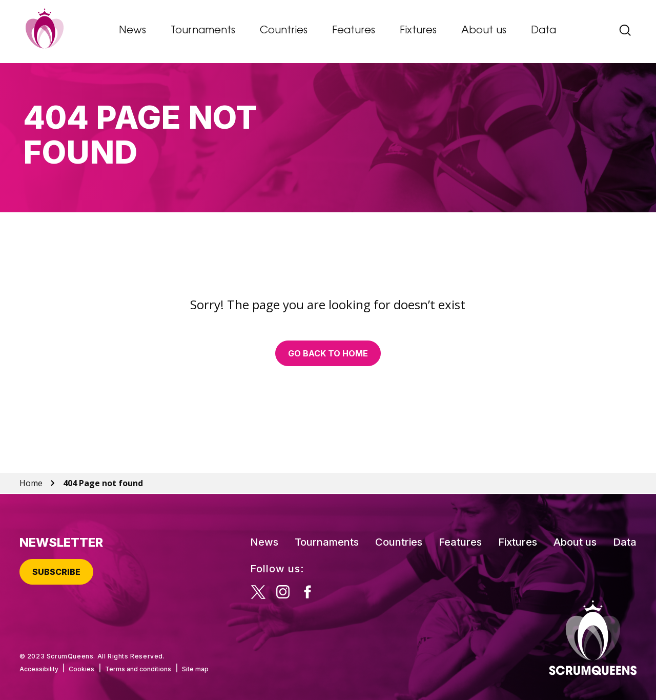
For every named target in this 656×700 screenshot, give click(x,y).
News (132, 31)
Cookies (81, 669)
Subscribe (56, 572)
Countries (284, 31)
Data (543, 31)
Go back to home (328, 353)
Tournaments (203, 31)
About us (483, 31)
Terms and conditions (138, 669)
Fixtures (418, 31)
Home (31, 483)
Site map (195, 669)
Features (353, 31)
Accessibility (38, 669)
